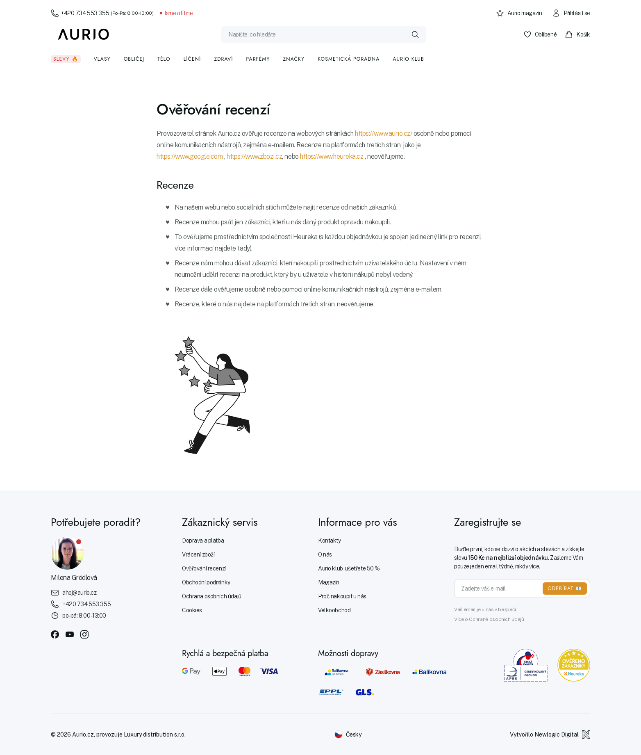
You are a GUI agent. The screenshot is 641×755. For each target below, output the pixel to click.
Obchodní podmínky (206, 582)
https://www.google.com (190, 156)
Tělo (163, 59)
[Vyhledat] (415, 34)
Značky (294, 59)
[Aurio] (83, 34)
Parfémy (258, 59)
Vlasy (102, 59)
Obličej (134, 59)
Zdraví (223, 59)
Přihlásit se (571, 13)
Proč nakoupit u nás (342, 596)
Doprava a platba (203, 540)
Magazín (328, 582)
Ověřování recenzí (204, 568)
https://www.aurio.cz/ (383, 133)
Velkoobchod (334, 610)
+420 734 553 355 (102, 13)
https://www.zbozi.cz (254, 156)
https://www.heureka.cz (331, 156)
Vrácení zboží (198, 554)
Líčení (192, 59)
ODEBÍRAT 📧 (565, 588)
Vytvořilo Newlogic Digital (550, 734)
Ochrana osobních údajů (211, 596)
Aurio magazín (519, 13)
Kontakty (329, 540)
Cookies (192, 610)
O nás (325, 554)
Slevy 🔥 (65, 59)
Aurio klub (408, 59)
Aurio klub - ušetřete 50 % (349, 568)
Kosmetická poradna (349, 59)
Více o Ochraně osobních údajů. (489, 619)
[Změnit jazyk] (347, 734)
